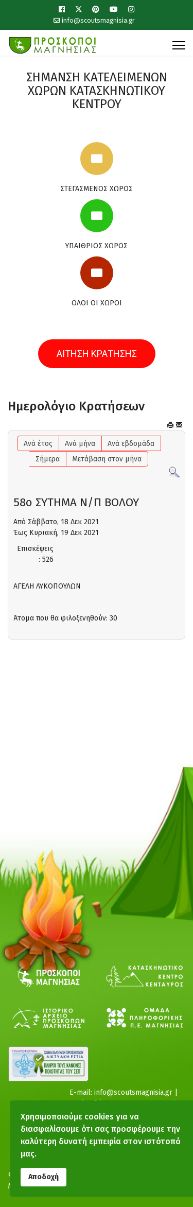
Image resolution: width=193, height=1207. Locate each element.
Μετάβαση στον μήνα (107, 459)
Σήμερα (48, 459)
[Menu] (178, 45)
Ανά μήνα (80, 443)
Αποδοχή (43, 1176)
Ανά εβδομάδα (131, 443)
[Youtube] (114, 9)
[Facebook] (62, 9)
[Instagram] (131, 9)
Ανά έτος (38, 443)
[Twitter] (78, 9)
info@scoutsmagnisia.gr (98, 20)
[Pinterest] (95, 9)
